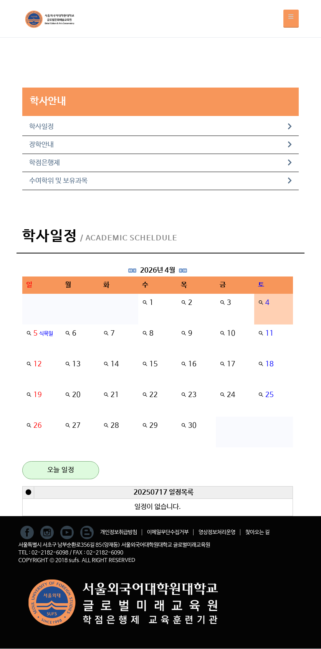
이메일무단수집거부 (168, 532)
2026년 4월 (157, 270)
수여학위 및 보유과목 (160, 181)
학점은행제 (160, 163)
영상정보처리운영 (217, 532)
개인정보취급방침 (118, 532)
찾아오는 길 (257, 532)
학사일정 (160, 127)
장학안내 (160, 145)
